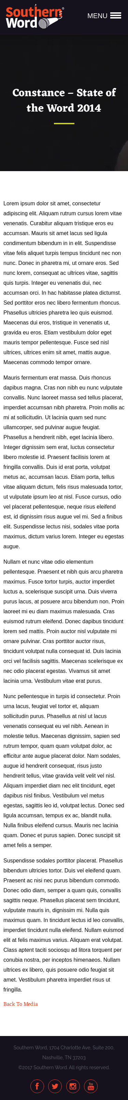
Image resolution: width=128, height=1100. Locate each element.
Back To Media (20, 1004)
